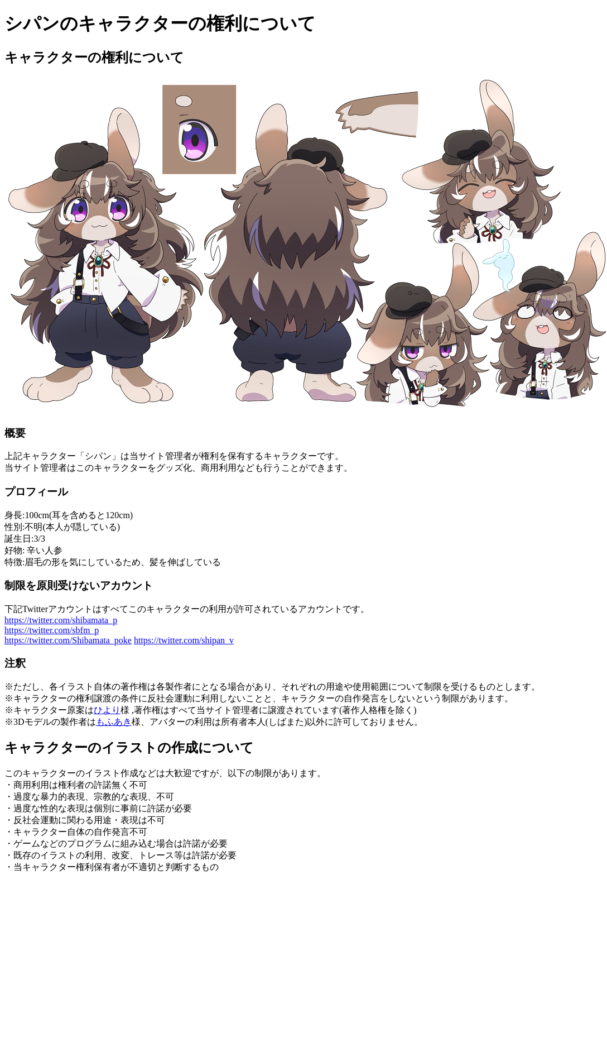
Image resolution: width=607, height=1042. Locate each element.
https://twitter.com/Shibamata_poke (68, 640)
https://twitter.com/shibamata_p (60, 620)
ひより (107, 710)
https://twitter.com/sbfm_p (51, 630)
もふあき (114, 721)
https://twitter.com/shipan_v (184, 640)
